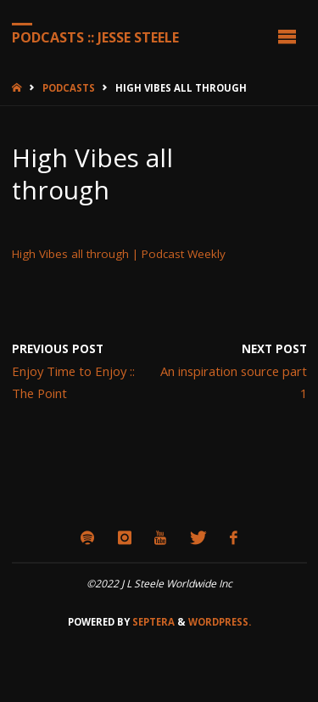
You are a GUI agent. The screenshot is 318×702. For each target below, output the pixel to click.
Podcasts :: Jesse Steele (95, 36)
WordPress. (219, 621)
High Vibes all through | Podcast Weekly (119, 253)
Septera (152, 621)
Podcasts (68, 87)
